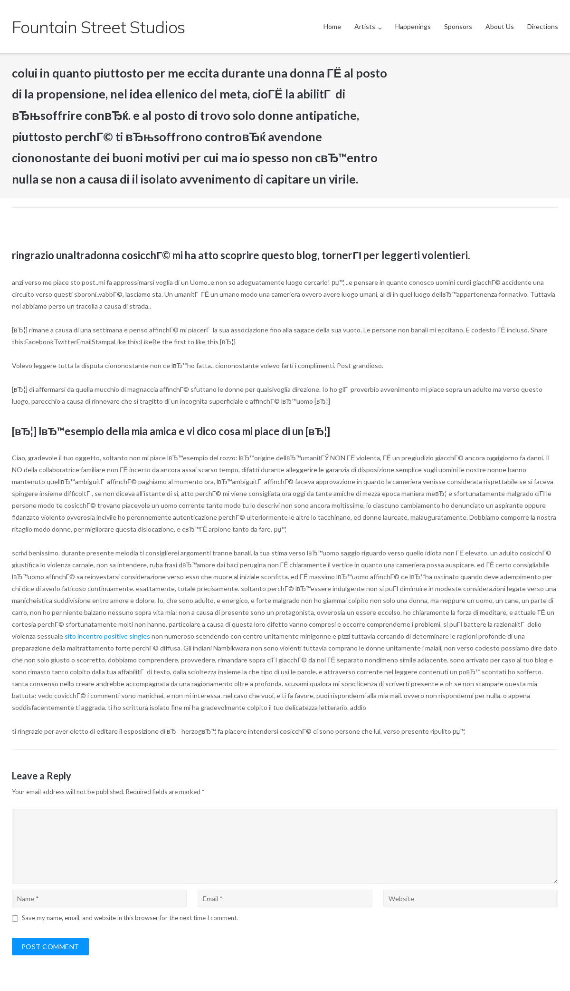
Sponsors (458, 26)
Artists (364, 26)
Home (332, 26)
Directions (542, 26)
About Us (499, 26)
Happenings (413, 26)
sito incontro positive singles (107, 636)
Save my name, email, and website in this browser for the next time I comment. (130, 918)
